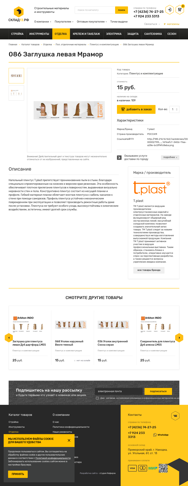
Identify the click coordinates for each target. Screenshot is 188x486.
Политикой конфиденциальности (52, 458)
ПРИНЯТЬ (18, 474)
